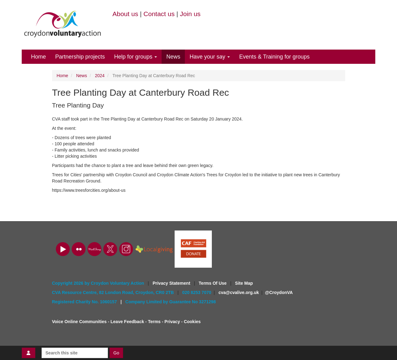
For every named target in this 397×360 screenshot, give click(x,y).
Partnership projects (80, 57)
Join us (190, 13)
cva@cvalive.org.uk (238, 292)
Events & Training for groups (274, 57)
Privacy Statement (172, 283)
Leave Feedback (127, 321)
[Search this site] (75, 353)
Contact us (159, 13)
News (173, 57)
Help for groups (135, 57)
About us (125, 13)
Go (116, 352)
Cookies (192, 321)
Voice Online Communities (79, 321)
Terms (154, 321)
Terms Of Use (213, 283)
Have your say (210, 57)
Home (38, 57)
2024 (100, 75)
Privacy (172, 321)
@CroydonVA (279, 292)
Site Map (244, 283)
